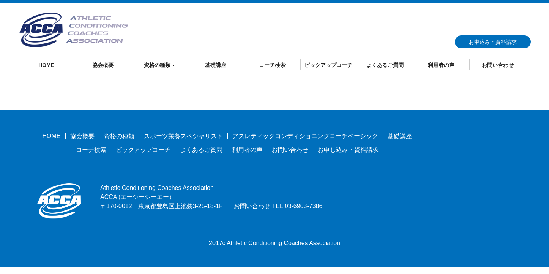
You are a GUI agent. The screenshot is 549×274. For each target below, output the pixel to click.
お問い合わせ (498, 65)
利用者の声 (441, 65)
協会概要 (103, 65)
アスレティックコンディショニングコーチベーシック (305, 136)
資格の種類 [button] (159, 65)
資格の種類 (119, 136)
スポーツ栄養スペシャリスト (183, 136)
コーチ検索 (272, 65)
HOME (46, 65)
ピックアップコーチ (328, 65)
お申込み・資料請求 (493, 42)
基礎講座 (215, 65)
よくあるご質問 (385, 65)
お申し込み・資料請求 (348, 150)
